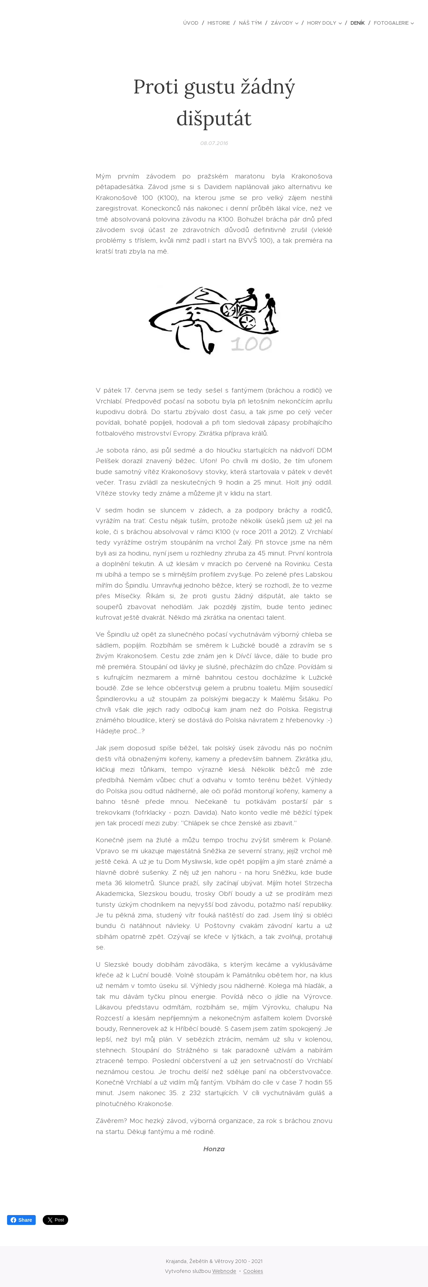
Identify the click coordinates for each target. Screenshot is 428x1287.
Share (21, 1220)
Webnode (224, 1271)
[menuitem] (193, 23)
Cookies (253, 1271)
